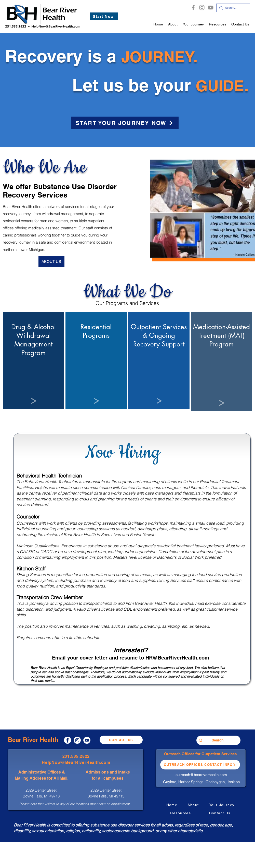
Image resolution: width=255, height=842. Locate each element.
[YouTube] (210, 7)
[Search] (218, 740)
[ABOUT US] (51, 261)
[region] (33, 360)
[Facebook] (193, 7)
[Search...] (232, 8)
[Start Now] (104, 16)
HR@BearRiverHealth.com (177, 658)
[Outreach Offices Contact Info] (200, 764)
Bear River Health (33, 739)
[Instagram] (201, 7)
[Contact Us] (121, 740)
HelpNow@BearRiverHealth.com (76, 762)
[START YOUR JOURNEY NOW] (125, 123)
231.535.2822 (76, 756)
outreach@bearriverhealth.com (201, 775)
